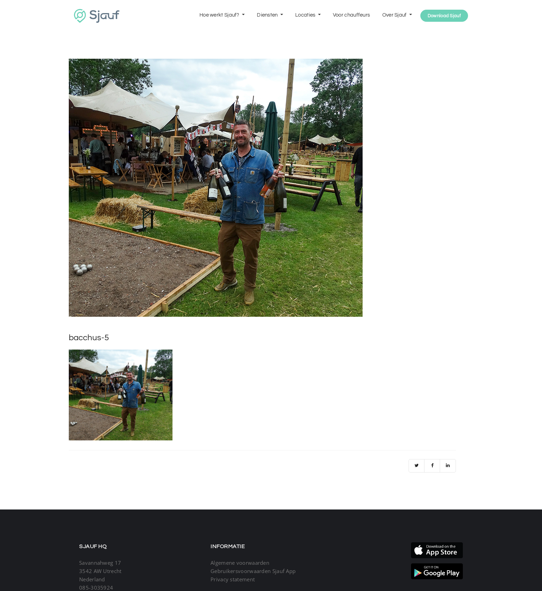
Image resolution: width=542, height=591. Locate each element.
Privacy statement (233, 579)
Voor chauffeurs (351, 15)
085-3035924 (96, 587)
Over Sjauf (395, 15)
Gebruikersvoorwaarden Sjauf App (253, 571)
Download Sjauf (444, 15)
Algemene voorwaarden (240, 562)
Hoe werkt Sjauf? (220, 15)
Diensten (268, 15)
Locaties (306, 15)
